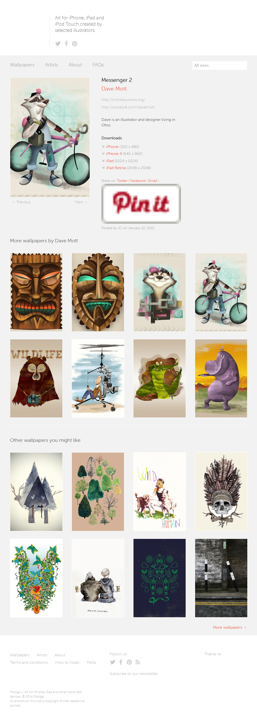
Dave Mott (114, 89)
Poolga (30, 27)
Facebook (138, 181)
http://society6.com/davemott (128, 107)
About (75, 65)
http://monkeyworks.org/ (123, 100)
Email (152, 181)
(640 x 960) (124, 154)
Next (79, 202)
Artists (51, 65)
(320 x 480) (122, 147)
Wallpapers (22, 65)
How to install (67, 663)
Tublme (216, 680)
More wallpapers (227, 628)
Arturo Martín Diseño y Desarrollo (230, 666)
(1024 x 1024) (122, 161)
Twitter (122, 181)
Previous (24, 202)
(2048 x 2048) (128, 168)
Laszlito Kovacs (213, 666)
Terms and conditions (29, 663)
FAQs (98, 65)
